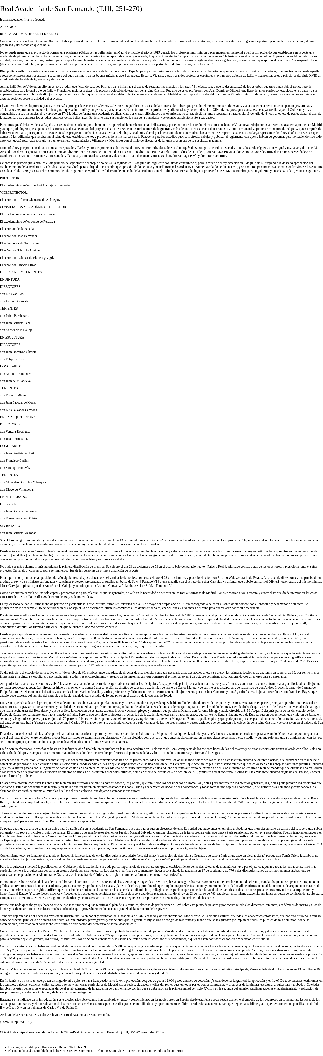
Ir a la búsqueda (34, 19)
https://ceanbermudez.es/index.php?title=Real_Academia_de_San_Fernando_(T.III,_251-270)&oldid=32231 (90, 1032)
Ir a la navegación (11, 19)
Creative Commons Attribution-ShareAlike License (101, 1051)
